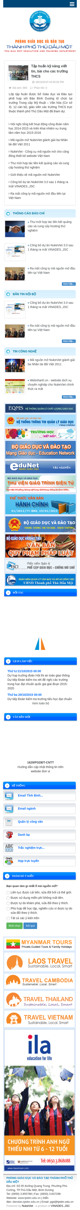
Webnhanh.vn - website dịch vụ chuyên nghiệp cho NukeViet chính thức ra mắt (51, 385)
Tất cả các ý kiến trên (22, 918)
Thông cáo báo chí (29, 213)
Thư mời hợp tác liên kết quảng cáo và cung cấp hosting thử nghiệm (49, 226)
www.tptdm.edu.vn (29, 1197)
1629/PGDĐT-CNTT (40, 764)
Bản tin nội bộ (24, 294)
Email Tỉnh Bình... (30, 795)
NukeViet (27, 1205)
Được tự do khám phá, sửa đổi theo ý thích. (37, 903)
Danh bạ (24, 834)
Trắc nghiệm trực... (31, 847)
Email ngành (27, 808)
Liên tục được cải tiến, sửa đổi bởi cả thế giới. (39, 892)
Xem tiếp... (68, 284)
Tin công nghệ (24, 351)
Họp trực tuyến (28, 861)
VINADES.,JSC (60, 1205)
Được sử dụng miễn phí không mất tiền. (35, 898)
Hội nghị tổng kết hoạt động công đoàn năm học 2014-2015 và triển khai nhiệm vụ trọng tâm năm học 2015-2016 (39, 128)
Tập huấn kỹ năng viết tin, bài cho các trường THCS (49, 71)
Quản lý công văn (30, 821)
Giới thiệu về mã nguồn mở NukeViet (35, 174)
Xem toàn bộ (40, 703)
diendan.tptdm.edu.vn (26, 1201)
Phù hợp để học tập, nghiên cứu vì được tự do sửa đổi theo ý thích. (39, 910)
